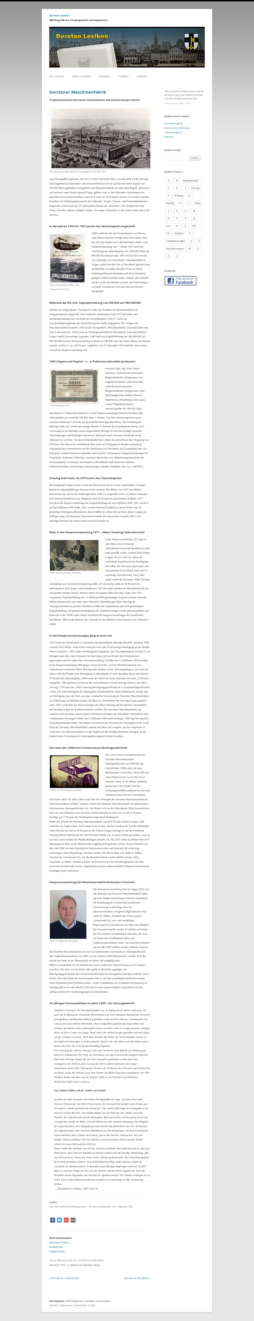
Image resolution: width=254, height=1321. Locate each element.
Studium (179, 233)
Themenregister (173, 132)
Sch (194, 225)
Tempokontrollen (175, 240)
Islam (198, 203)
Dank (92, 1305)
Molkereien (56, 1247)
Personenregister (173, 123)
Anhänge (104, 76)
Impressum (66, 1305)
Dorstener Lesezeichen (64, 1278)
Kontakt (142, 76)
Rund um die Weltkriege (177, 128)
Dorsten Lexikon (59, 15)
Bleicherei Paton (59, 1242)
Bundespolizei (190, 180)
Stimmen (123, 76)
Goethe (170, 203)
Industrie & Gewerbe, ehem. (85, 1264)
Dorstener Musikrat (137, 1278)
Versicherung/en (175, 248)
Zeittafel (168, 136)
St (168, 233)
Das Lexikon (56, 76)
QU (168, 225)
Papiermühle (57, 1251)
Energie (196, 188)
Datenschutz (80, 1305)
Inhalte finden (81, 76)
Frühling (179, 195)
